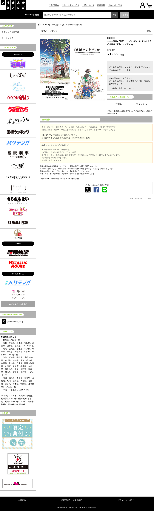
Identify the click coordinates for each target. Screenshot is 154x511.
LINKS (5, 413)
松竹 (149, 31)
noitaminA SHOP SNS (12, 314)
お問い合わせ (88, 5)
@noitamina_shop (12, 321)
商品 (119, 104)
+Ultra (18, 244)
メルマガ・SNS (115, 5)
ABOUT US (7, 331)
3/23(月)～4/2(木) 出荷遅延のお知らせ (66, 25)
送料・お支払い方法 (70, 5)
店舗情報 (101, 5)
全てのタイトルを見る (18, 304)
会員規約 (22, 500)
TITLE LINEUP (8, 47)
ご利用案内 (54, 5)
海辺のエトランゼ (49, 31)
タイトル (141, 104)
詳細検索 (124, 15)
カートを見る (7, 38)
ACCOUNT (7, 26)
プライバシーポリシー (127, 500)
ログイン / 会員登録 (10, 32)
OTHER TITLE (18, 274)
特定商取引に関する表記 (71, 500)
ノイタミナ (18, 54)
